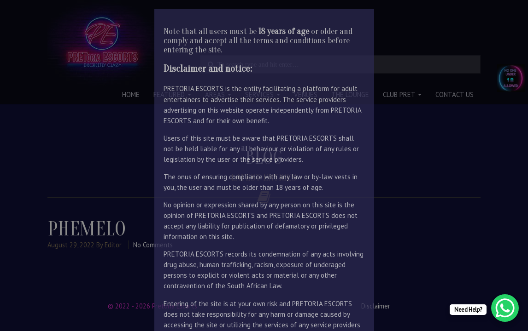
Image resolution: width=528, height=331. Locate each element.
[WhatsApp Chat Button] (505, 308)
